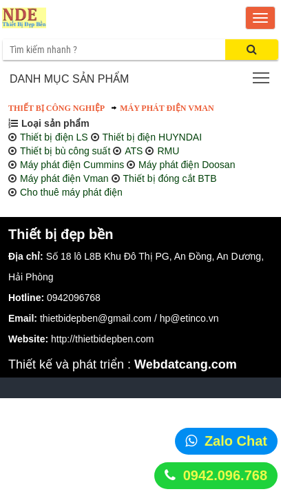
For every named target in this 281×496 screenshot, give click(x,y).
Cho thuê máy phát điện (71, 192)
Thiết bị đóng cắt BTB (170, 178)
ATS (134, 150)
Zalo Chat (236, 440)
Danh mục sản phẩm (69, 79)
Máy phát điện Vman (167, 108)
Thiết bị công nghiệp (56, 108)
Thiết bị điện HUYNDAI (152, 137)
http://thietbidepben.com (102, 338)
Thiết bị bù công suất (65, 150)
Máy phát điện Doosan (186, 164)
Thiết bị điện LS (54, 137)
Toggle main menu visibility (262, 73)
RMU (168, 150)
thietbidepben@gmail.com (96, 318)
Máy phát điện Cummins (72, 164)
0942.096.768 (225, 475)
